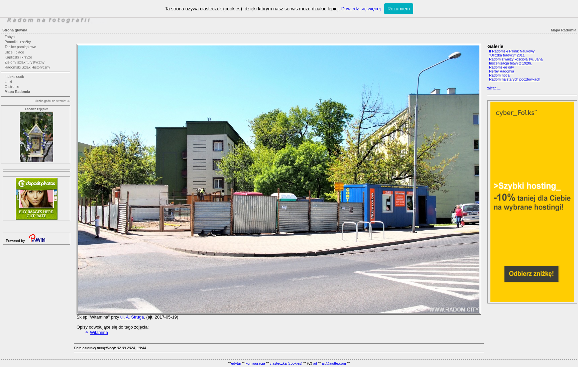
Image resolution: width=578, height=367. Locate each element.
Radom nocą (499, 75)
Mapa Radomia (17, 92)
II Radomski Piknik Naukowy (512, 51)
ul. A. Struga (132, 317)
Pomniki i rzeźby (18, 42)
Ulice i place (14, 52)
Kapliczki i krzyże (18, 57)
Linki (8, 82)
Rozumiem (398, 8)
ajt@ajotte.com (334, 363)
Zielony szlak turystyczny (24, 62)
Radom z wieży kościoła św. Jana (516, 59)
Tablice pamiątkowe (20, 47)
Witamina (99, 332)
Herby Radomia (501, 71)
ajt (315, 363)
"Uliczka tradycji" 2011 (507, 55)
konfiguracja (255, 363)
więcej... (493, 88)
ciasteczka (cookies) (286, 363)
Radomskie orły (501, 67)
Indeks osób (14, 77)
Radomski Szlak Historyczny (27, 67)
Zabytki (10, 37)
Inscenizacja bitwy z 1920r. (510, 63)
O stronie (12, 87)
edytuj (236, 363)
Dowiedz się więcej (361, 8)
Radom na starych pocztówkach (514, 79)
